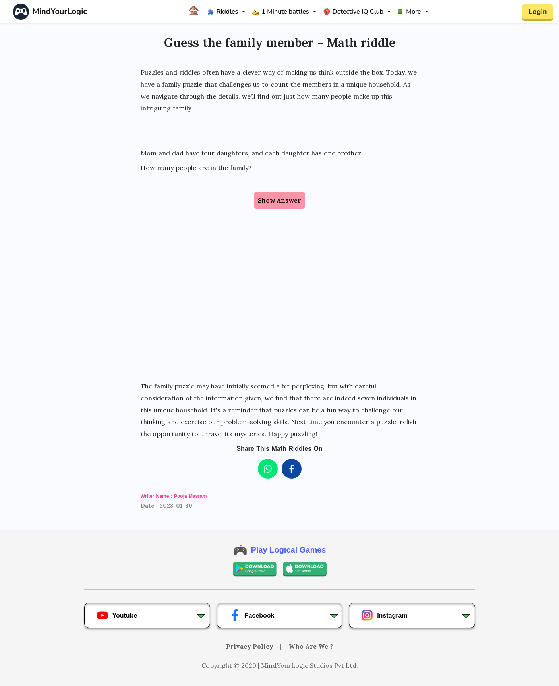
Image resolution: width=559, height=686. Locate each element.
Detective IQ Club (353, 11)
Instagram (384, 615)
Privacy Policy (250, 646)
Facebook (252, 615)
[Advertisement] (279, 309)
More (409, 11)
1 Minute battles (280, 11)
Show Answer (279, 200)
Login (537, 11)
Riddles (222, 11)
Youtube (117, 615)
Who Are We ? (310, 646)
